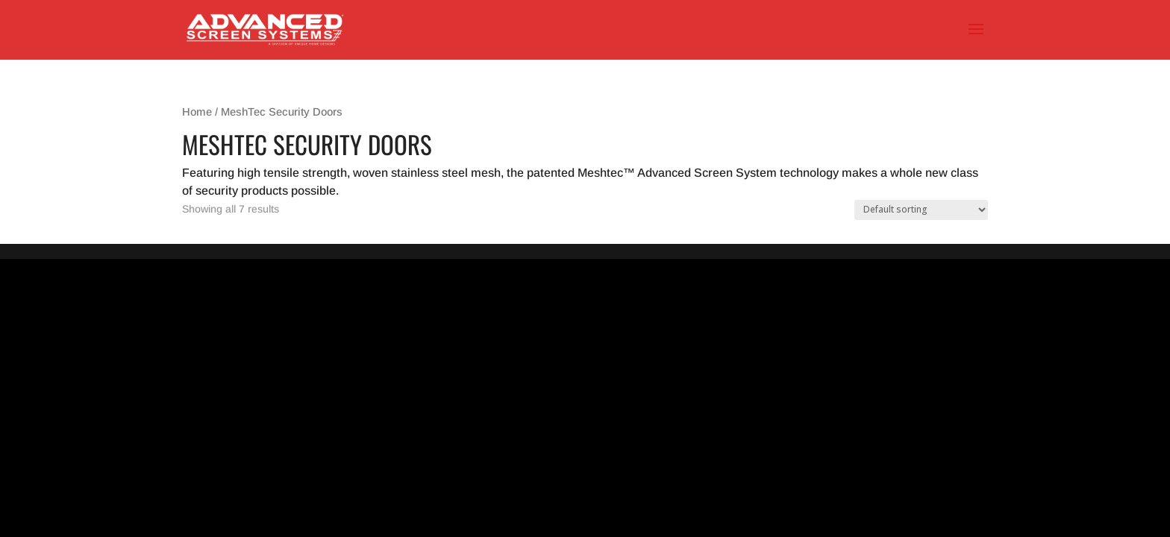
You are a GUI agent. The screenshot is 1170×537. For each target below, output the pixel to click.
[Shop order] (921, 210)
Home (197, 112)
